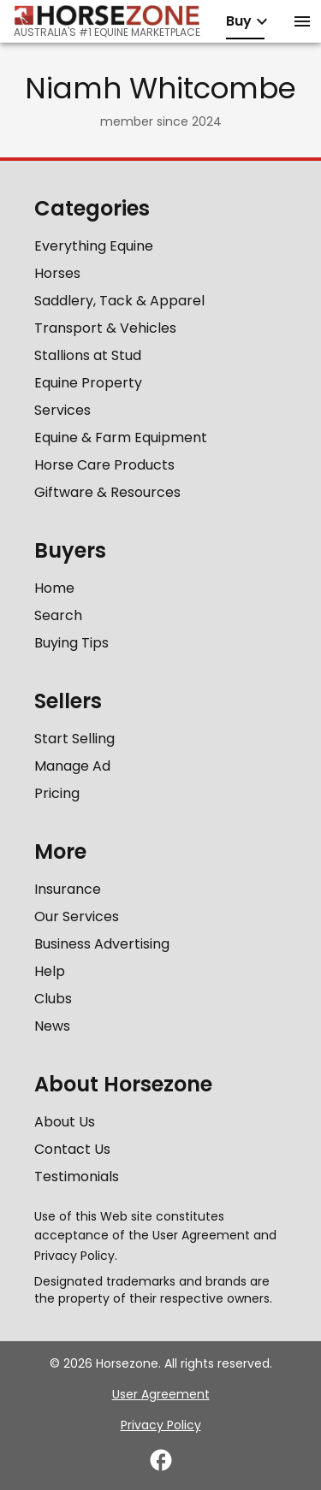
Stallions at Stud (87, 355)
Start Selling (74, 738)
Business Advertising (101, 944)
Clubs (53, 998)
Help (49, 971)
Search (58, 615)
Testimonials (76, 1176)
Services (62, 410)
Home (54, 588)
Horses (57, 273)
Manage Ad (72, 766)
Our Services (76, 916)
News (52, 1026)
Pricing (57, 793)
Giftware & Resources (107, 492)
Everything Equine (93, 246)
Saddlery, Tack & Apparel (119, 300)
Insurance (67, 889)
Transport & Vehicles (105, 328)
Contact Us (72, 1149)
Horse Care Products (104, 465)
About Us (64, 1122)
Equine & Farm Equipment (120, 437)
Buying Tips (71, 643)
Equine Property (88, 383)
